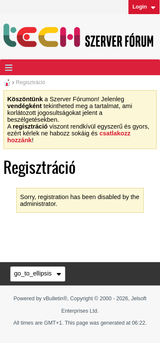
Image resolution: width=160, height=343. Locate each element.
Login (143, 7)
